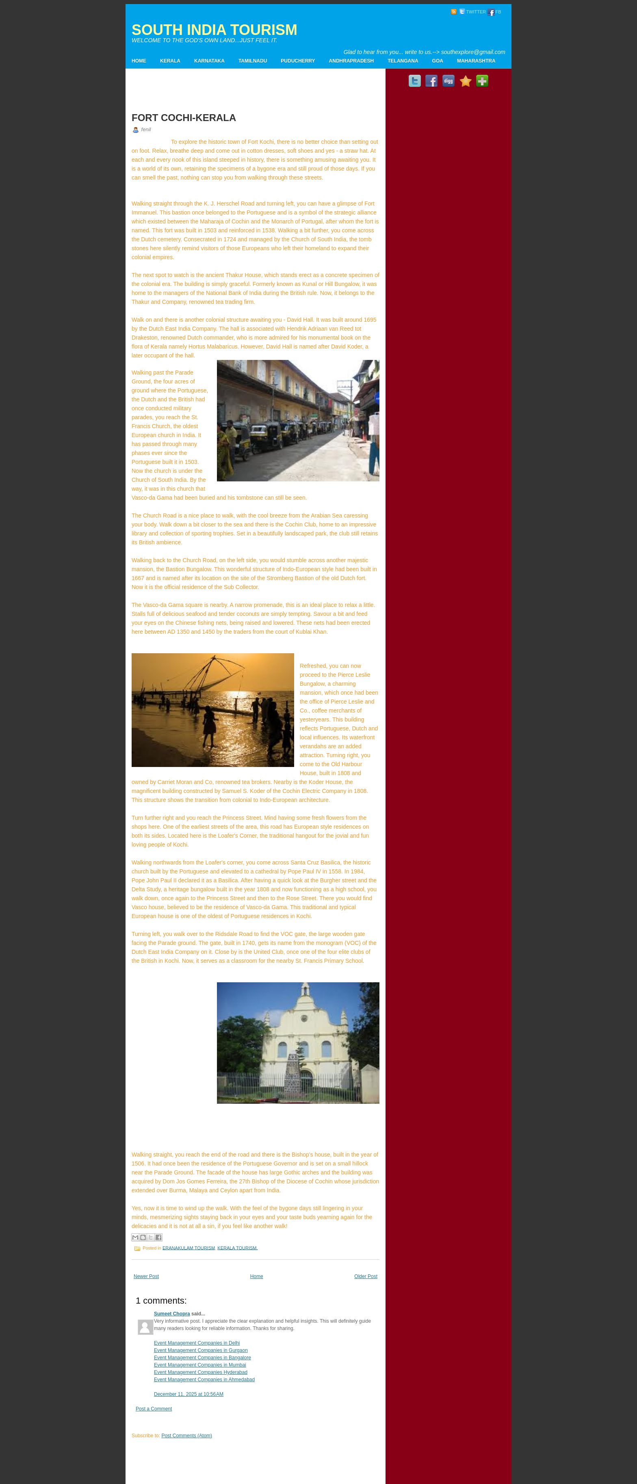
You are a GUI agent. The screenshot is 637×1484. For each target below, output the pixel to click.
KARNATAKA (209, 61)
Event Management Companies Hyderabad (200, 1372)
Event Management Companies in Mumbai (200, 1365)
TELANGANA (403, 61)
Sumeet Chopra (172, 1314)
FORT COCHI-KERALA (184, 117)
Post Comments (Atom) (186, 1436)
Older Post (365, 1276)
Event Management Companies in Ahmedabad (204, 1379)
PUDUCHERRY (298, 61)
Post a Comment (154, 1409)
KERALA (170, 61)
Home (139, 61)
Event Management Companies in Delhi (197, 1343)
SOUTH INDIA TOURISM (214, 30)
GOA (437, 61)
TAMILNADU (252, 61)
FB (494, 11)
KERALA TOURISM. (237, 1247)
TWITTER (472, 11)
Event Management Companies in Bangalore (202, 1358)
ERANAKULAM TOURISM (188, 1247)
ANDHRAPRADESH (351, 61)
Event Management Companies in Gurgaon (201, 1350)
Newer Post (146, 1276)
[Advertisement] (410, 35)
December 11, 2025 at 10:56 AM (188, 1394)
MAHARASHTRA (476, 61)
